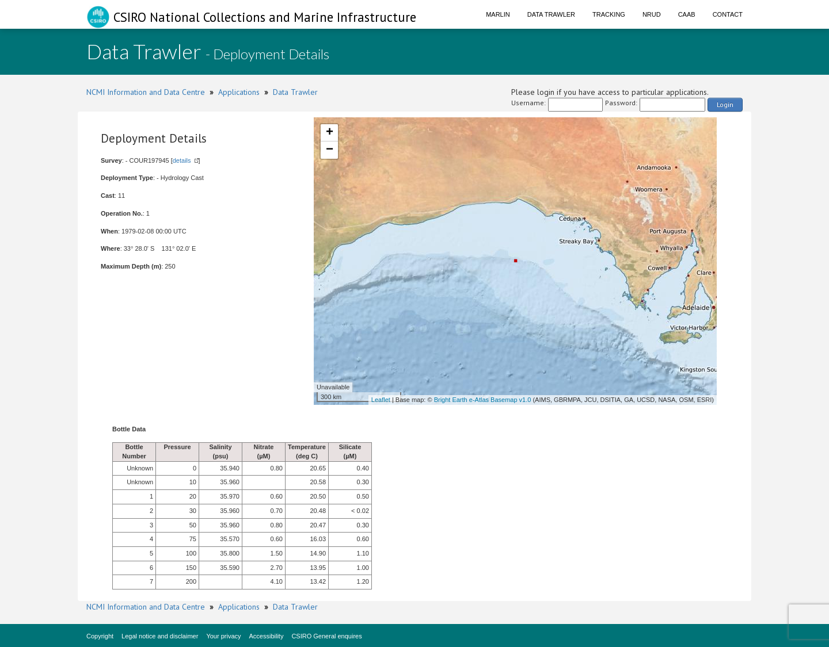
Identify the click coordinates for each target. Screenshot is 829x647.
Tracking (608, 14)
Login (725, 104)
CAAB (686, 14)
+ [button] (329, 132)
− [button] (329, 150)
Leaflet (380, 399)
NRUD (651, 14)
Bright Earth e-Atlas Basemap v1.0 (482, 399)
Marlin (498, 14)
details (182, 160)
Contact (728, 14)
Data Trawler (551, 14)
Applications (239, 92)
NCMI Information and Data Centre (145, 92)
